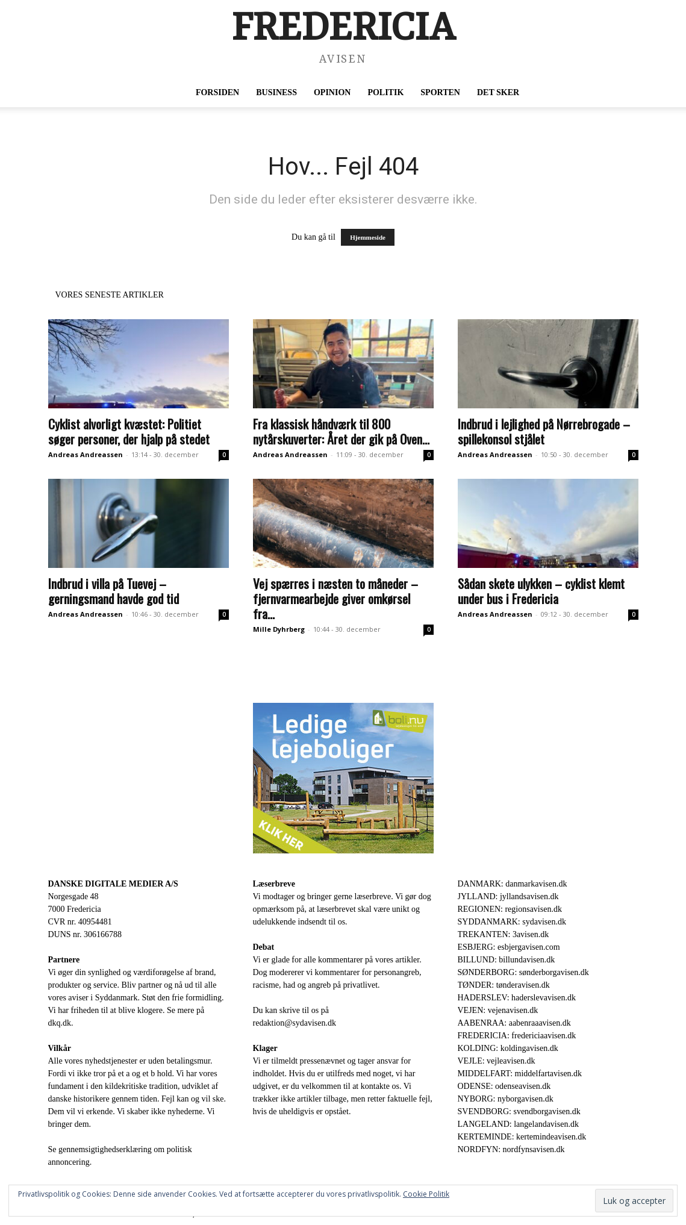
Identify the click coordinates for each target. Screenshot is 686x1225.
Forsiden (217, 92)
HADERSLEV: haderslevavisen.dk (517, 997)
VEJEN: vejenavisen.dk (498, 1010)
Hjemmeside (367, 237)
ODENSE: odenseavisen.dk (504, 1086)
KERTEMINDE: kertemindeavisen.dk (522, 1136)
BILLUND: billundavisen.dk (506, 959)
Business (276, 92)
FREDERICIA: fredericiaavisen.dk (517, 1035)
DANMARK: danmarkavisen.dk (512, 883)
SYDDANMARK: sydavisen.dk (512, 921)
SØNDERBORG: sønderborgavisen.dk (523, 972)
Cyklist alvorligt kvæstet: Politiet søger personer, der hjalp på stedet (129, 431)
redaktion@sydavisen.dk (294, 1022)
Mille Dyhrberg (279, 629)
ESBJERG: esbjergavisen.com (509, 947)
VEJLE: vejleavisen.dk (496, 1060)
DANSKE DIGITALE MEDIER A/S (113, 883)
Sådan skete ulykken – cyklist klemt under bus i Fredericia (541, 591)
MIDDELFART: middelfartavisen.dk (520, 1073)
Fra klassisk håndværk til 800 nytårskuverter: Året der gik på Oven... (341, 431)
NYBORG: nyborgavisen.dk (505, 1098)
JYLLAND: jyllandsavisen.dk (508, 896)
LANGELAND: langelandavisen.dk (518, 1124)
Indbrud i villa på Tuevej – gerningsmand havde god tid (113, 591)
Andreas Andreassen (85, 454)
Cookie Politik (426, 1194)
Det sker (498, 92)
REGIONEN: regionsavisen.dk (510, 909)
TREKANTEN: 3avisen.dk (503, 934)
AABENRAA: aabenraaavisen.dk (514, 1022)
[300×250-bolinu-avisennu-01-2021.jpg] (343, 778)
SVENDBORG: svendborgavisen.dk (519, 1111)
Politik (385, 92)
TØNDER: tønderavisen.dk (504, 985)
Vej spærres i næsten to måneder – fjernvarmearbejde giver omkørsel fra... (335, 598)
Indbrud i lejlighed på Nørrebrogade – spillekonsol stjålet (544, 431)
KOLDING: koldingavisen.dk (508, 1048)
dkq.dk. (60, 1022)
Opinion (332, 92)
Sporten (440, 92)
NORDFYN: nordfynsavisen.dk (511, 1149)
